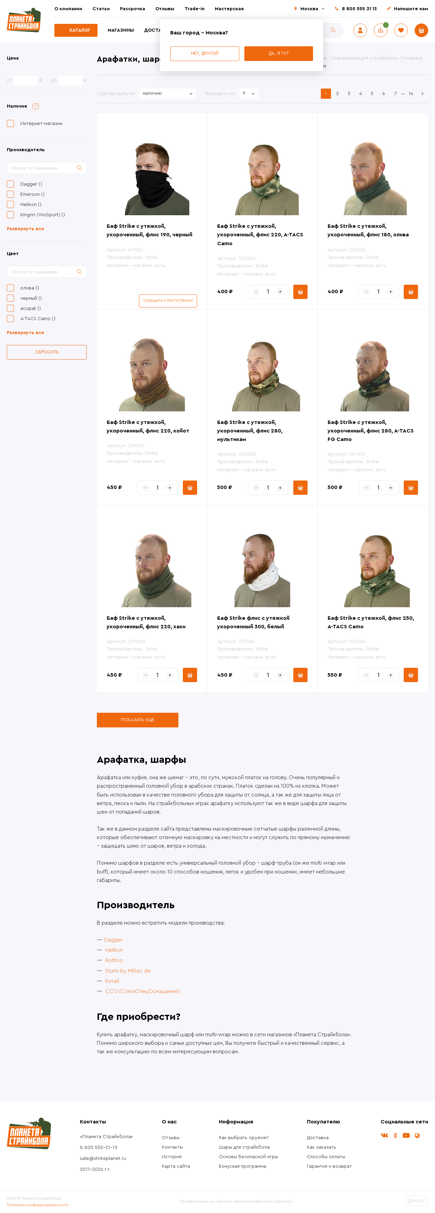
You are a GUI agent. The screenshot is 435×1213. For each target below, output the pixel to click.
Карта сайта (176, 1166)
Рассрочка (132, 8)
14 (410, 93)
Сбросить (47, 352)
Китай (112, 981)
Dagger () (31, 184)
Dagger (113, 940)
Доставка (157, 30)
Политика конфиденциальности (37, 1205)
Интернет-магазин (41, 123)
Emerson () (32, 194)
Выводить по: (221, 93)
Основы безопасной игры (248, 1156)
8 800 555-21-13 (98, 1147)
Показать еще (137, 720)
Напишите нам (411, 8)
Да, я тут (278, 53)
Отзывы (164, 8)
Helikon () (30, 204)
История (171, 1156)
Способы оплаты (326, 1156)
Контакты (172, 1147)
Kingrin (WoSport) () (42, 214)
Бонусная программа (242, 1166)
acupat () (30, 308)
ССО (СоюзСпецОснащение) (142, 991)
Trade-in (195, 8)
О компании (68, 8)
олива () (29, 288)
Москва (309, 8)
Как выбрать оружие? (244, 1137)
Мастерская (229, 8)
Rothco (114, 960)
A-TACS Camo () (37, 318)
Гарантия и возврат (329, 1166)
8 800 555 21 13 (359, 8)
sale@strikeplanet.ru (103, 1158)
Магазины (121, 30)
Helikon (114, 950)
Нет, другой (205, 53)
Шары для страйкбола (244, 1147)
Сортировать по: (116, 93)
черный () (31, 298)
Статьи (101, 8)
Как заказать (321, 1147)
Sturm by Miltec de (128, 971)
